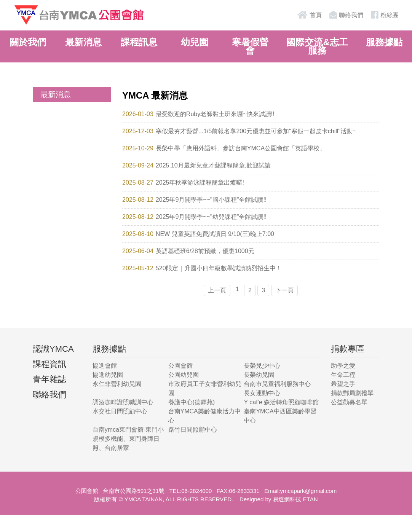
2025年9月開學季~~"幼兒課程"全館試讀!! (211, 217)
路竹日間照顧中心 (192, 429)
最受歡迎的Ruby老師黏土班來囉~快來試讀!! (215, 114)
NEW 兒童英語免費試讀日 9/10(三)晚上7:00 (215, 234)
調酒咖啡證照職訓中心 (123, 402)
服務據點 (384, 42)
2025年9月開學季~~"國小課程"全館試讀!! (211, 199)
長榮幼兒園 (259, 375)
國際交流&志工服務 (317, 46)
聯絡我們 (345, 14)
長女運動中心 (262, 393)
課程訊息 (139, 42)
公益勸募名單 (349, 402)
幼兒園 (194, 42)
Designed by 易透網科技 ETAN (279, 499)
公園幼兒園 (183, 375)
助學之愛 (343, 365)
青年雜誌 (49, 379)
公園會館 (180, 365)
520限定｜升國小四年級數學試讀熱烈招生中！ (219, 268)
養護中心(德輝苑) (191, 402)
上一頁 (217, 290)
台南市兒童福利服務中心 (277, 384)
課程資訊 (49, 364)
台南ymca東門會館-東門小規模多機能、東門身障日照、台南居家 (128, 438)
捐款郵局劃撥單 (352, 393)
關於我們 (28, 42)
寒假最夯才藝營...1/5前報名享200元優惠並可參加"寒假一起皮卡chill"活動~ (256, 131)
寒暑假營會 (250, 46)
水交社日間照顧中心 (120, 411)
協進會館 (105, 365)
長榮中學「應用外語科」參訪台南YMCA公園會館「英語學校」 (241, 148)
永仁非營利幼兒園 (117, 384)
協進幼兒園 (108, 375)
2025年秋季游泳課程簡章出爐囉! (200, 182)
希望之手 (343, 384)
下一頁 (284, 290)
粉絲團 (384, 14)
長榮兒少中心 (262, 365)
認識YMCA (53, 349)
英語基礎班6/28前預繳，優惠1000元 (205, 251)
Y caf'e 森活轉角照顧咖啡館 (281, 402)
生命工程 (343, 375)
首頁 (309, 14)
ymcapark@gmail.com (308, 491)
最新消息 (83, 42)
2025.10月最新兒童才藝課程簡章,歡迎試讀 (213, 165)
